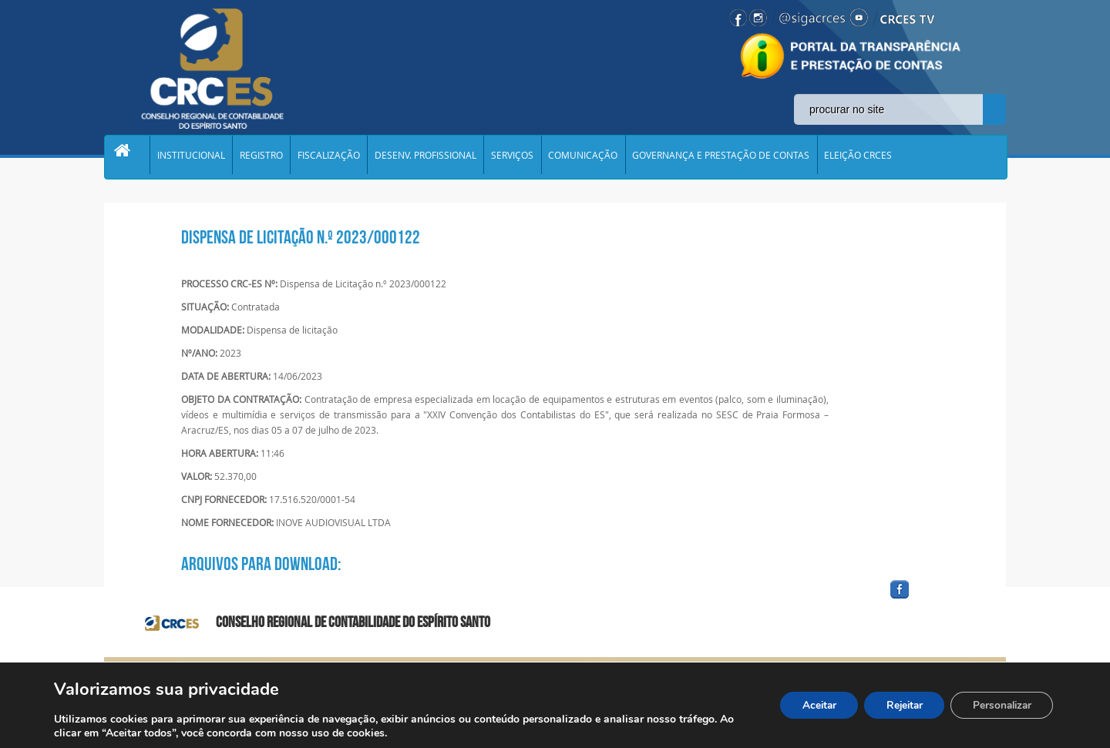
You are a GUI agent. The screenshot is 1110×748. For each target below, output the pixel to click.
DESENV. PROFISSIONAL (435, 157)
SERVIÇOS (524, 157)
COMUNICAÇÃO (597, 157)
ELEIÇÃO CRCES (877, 157)
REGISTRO (266, 157)
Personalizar (999, 705)
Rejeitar (896, 705)
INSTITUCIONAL (194, 157)
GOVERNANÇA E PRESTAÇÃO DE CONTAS (737, 157)
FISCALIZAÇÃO (336, 157)
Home (128, 157)
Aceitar (807, 705)
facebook (936, 599)
